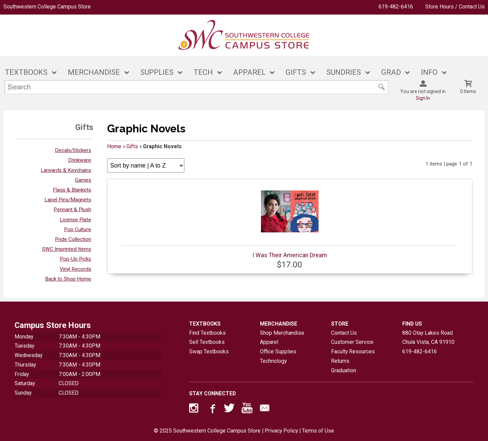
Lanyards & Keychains (66, 170)
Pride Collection (73, 239)
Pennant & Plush (72, 209)
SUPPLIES (157, 72)
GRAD (391, 72)
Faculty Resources (353, 351)
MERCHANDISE (94, 72)
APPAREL (249, 72)
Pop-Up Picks (75, 259)
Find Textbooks (207, 333)
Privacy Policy (281, 430)
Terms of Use (318, 430)
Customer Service (352, 342)
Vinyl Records (75, 269)
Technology (273, 361)
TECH (203, 72)
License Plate (75, 220)
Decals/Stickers (73, 150)
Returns (340, 361)
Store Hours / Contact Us (455, 6)
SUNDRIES (343, 72)
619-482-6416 (396, 6)
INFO (429, 72)
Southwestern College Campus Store (47, 6)
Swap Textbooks (209, 351)
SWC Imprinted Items (66, 249)
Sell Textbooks (207, 342)
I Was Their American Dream (290, 221)
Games (83, 180)
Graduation (343, 370)
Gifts (132, 146)
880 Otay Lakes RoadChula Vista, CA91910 (428, 338)
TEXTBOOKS (26, 72)
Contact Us (344, 333)
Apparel (269, 342)
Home (114, 146)
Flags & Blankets (72, 190)
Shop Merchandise (282, 333)
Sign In (423, 98)
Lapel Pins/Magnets (67, 200)
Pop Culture (77, 229)
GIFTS (296, 72)
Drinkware (79, 160)
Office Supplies (278, 351)
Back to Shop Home (68, 279)
